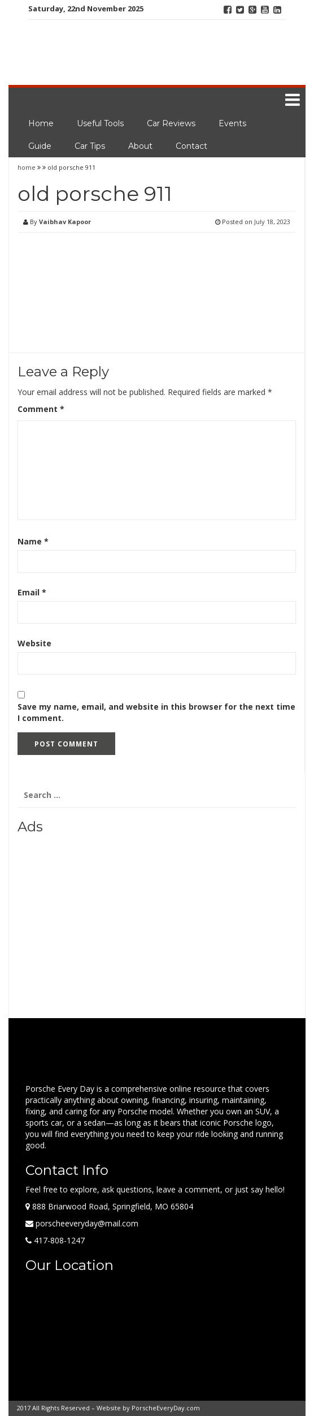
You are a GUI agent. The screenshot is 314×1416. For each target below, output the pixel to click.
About (140, 146)
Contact (191, 146)
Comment (41, 409)
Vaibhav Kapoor (65, 221)
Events (232, 123)
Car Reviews (171, 123)
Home (41, 123)
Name (33, 541)
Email (32, 592)
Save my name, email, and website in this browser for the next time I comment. (156, 712)
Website (34, 643)
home (27, 167)
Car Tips (90, 146)
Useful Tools (100, 123)
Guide (39, 146)
